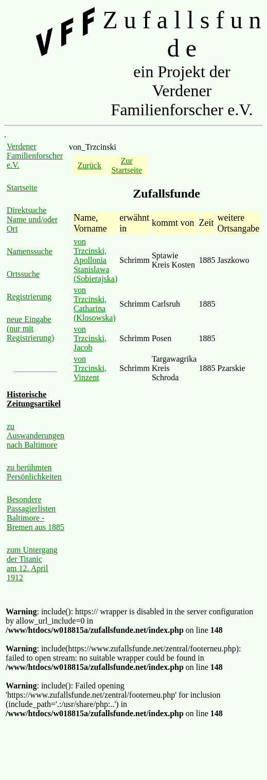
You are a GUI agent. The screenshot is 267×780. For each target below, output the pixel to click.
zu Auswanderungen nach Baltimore (35, 435)
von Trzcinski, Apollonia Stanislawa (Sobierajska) (95, 260)
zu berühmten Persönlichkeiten (34, 472)
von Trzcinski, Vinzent (90, 368)
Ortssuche (23, 274)
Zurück (89, 165)
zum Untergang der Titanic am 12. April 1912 (32, 563)
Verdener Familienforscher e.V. (35, 155)
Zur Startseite (127, 165)
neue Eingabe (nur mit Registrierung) (30, 328)
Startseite (22, 187)
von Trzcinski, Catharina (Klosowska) (95, 304)
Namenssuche (29, 251)
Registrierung (29, 296)
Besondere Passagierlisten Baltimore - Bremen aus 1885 (35, 513)
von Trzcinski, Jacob (90, 338)
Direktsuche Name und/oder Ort (32, 219)
